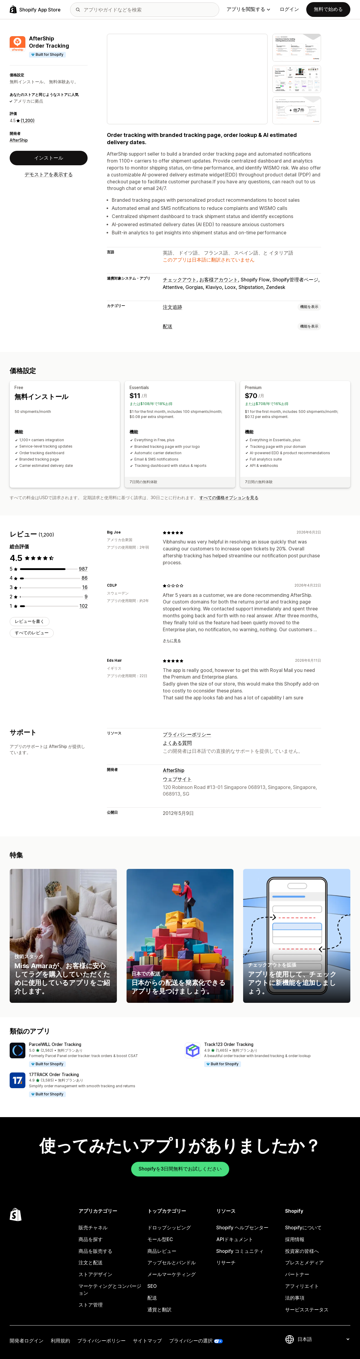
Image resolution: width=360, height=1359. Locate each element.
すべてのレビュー (32, 632)
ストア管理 (91, 1305)
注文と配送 (91, 1263)
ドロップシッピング (169, 1228)
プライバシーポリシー (187, 734)
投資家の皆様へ (302, 1251)
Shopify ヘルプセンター (242, 1228)
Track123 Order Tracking (228, 1044)
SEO (152, 1286)
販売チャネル (93, 1228)
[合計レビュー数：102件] (83, 606)
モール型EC (160, 1239)
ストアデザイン (95, 1274)
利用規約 (60, 1341)
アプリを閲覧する (248, 9)
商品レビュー (161, 1251)
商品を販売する (95, 1251)
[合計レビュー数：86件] (85, 578)
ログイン (289, 9)
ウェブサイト (177, 779)
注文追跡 (172, 307)
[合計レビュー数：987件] (83, 569)
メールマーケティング (171, 1274)
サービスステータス (307, 1310)
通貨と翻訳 (159, 1310)
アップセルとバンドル (171, 1263)
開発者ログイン (26, 1341)
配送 (167, 326)
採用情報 (294, 1239)
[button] (92, 1055)
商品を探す (91, 1239)
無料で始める (328, 9)
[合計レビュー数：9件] (86, 597)
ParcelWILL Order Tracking (55, 1044)
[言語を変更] (323, 1339)
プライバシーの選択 (191, 1341)
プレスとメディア (304, 1263)
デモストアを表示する (48, 174)
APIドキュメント (234, 1239)
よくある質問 (177, 743)
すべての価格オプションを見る (229, 497)
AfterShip (19, 140)
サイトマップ (147, 1341)
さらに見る (172, 640)
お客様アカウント (218, 280)
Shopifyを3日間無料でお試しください (180, 1169)
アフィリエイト (302, 1286)
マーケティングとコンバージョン (110, 1289)
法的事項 (294, 1298)
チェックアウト (180, 280)
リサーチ (226, 1263)
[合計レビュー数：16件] (85, 587)
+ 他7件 (296, 110)
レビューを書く (29, 621)
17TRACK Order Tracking (54, 1074)
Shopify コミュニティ (240, 1251)
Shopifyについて (303, 1228)
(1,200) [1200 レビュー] (28, 120)
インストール (48, 158)
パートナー (297, 1274)
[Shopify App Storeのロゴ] (35, 9)
